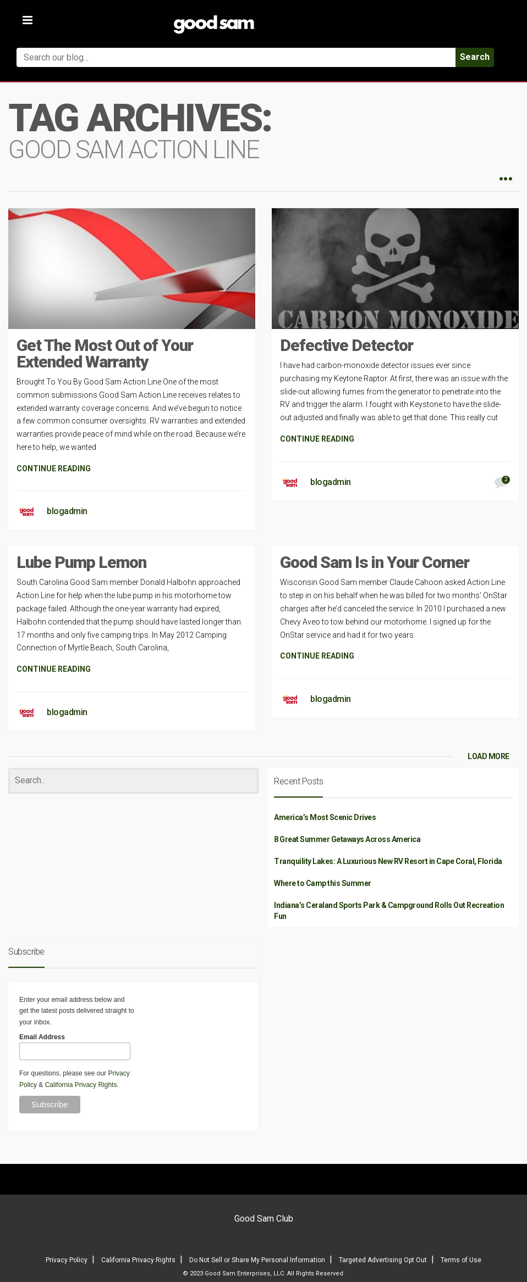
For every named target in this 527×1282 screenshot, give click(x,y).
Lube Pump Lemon (81, 562)
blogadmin (67, 511)
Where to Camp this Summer (322, 883)
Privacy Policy (66, 1260)
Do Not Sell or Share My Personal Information (257, 1260)
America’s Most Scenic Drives (325, 817)
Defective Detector (346, 345)
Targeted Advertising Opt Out (383, 1260)
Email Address (42, 1037)
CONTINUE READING (54, 468)
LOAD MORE (488, 756)
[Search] (133, 781)
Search (475, 57)
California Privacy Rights (81, 1085)
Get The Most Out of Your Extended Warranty (105, 353)
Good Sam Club (263, 1218)
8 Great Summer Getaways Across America (347, 839)
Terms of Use (461, 1260)
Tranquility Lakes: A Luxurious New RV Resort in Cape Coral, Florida (388, 861)
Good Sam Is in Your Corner (374, 562)
